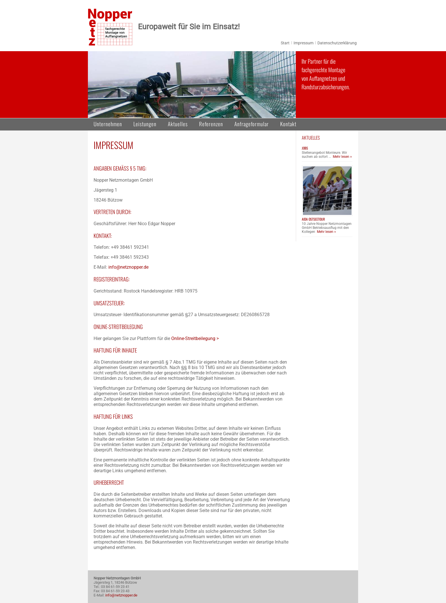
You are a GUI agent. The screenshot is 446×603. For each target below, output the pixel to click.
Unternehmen (108, 124)
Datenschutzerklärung (337, 43)
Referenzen (211, 124)
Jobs (305, 148)
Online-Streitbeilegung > (195, 338)
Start (285, 43)
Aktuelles (178, 124)
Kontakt (288, 124)
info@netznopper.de (128, 267)
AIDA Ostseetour (313, 219)
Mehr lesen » (342, 157)
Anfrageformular (251, 124)
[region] (192, 84)
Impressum (303, 43)
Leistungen (144, 124)
